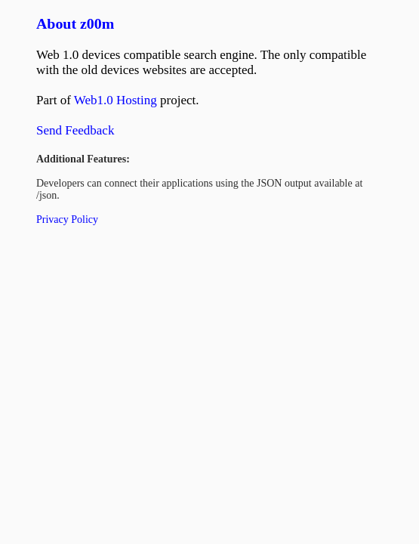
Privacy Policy (67, 219)
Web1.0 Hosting (115, 100)
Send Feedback (75, 130)
